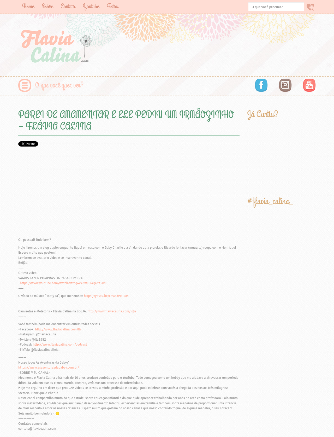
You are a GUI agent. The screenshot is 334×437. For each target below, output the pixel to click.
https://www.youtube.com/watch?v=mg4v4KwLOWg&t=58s (62, 283)
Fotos (112, 6)
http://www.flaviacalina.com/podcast (60, 344)
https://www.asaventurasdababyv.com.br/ (48, 367)
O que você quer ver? (59, 85)
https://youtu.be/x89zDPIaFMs (106, 296)
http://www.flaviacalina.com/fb (58, 329)
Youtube (91, 6)
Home (28, 6)
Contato (68, 6)
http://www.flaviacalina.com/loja (112, 311)
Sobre (47, 6)
